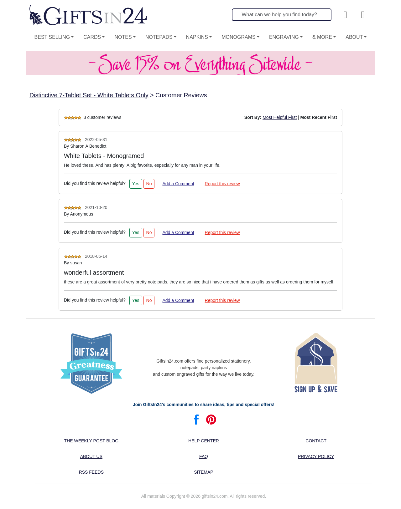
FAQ (203, 456)
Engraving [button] (284, 37)
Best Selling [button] (52, 37)
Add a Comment (178, 183)
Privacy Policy (316, 456)
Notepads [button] (159, 37)
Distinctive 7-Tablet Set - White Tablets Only (88, 95)
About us (91, 456)
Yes (135, 183)
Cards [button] (92, 37)
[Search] (281, 14)
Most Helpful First (280, 117)
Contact (315, 440)
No (149, 183)
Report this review (222, 183)
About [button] (354, 37)
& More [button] (322, 37)
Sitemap (203, 472)
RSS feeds (91, 472)
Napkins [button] (197, 37)
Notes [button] (123, 37)
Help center (203, 440)
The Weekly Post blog (91, 440)
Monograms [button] (238, 37)
